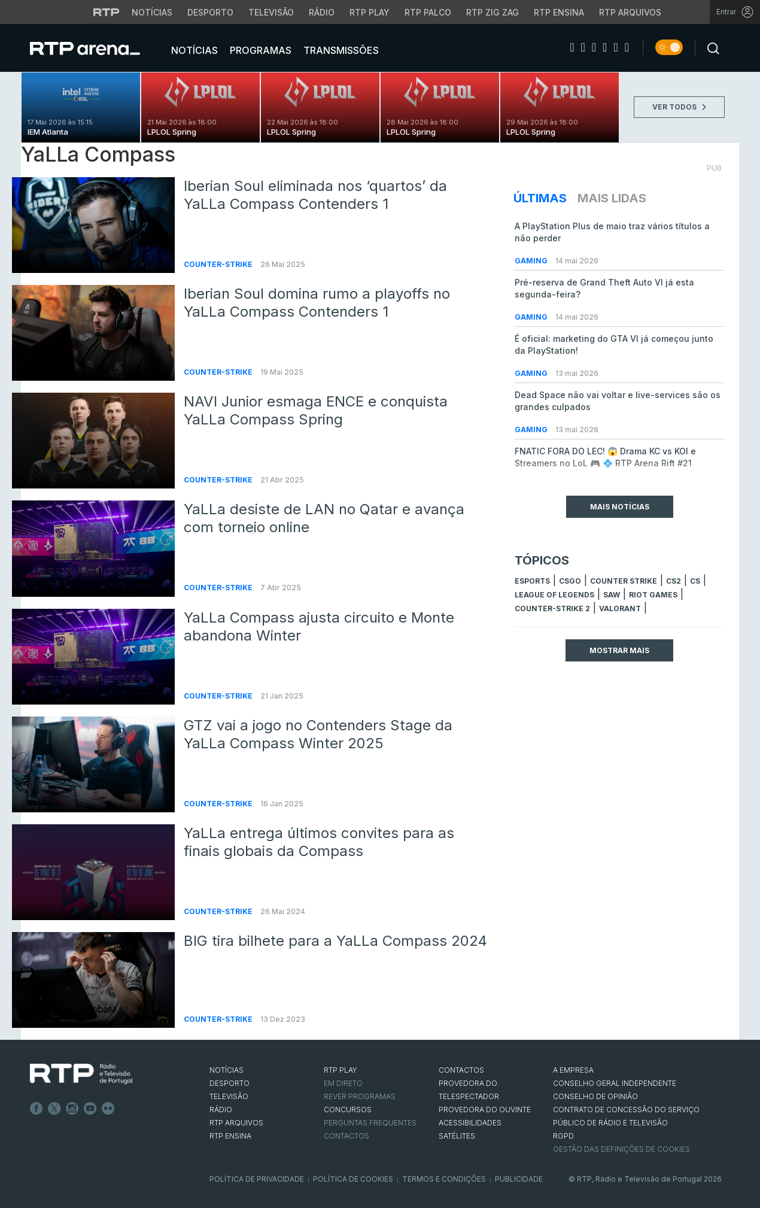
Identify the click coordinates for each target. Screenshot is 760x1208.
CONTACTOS (461, 1070)
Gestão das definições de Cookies (621, 1149)
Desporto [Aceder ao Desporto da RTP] (210, 12)
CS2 (673, 580)
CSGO (570, 580)
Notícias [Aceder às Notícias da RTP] (152, 12)
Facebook (36, 1108)
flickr (108, 1108)
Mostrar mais (619, 650)
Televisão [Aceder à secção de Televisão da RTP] (271, 12)
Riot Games (653, 594)
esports (532, 580)
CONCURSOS (348, 1109)
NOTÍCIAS (226, 1070)
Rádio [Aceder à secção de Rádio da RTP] (322, 12)
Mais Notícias (619, 506)
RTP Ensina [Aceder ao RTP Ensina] (559, 12)
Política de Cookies (353, 1178)
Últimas (540, 198)
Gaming (532, 260)
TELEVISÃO (228, 1096)
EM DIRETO (343, 1083)
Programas (259, 50)
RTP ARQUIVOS (236, 1122)
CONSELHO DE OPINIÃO (595, 1096)
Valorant (620, 608)
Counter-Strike (219, 264)
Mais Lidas (611, 198)
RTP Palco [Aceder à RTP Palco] (428, 12)
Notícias (193, 50)
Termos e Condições (444, 1178)
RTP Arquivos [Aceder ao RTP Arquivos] (630, 12)
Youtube (90, 1108)
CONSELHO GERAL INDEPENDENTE (614, 1083)
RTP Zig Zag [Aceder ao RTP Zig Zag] (492, 12)
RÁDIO (220, 1109)
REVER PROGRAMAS (360, 1096)
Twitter (54, 1108)
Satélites (457, 1135)
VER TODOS (679, 106)
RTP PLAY (340, 1070)
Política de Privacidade (256, 1178)
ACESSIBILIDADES (470, 1122)
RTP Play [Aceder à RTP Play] (369, 12)
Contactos (346, 1135)
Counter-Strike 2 (552, 608)
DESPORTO (229, 1083)
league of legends (554, 594)
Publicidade (519, 1178)
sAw (611, 594)
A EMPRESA (573, 1070)
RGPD (563, 1135)
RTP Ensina (230, 1135)
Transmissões (340, 50)
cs (695, 580)
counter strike (623, 580)
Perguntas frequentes (370, 1122)
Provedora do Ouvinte (485, 1109)
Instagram (72, 1108)
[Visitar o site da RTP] (106, 12)
